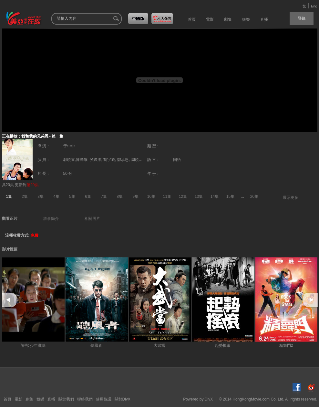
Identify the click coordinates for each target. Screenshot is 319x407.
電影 (18, 399)
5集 (72, 196)
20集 (254, 196)
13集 (199, 196)
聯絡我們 (85, 399)
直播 (51, 399)
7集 (104, 196)
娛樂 (40, 399)
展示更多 (290, 197)
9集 (135, 196)
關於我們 (66, 399)
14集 (215, 196)
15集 (230, 196)
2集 (25, 196)
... (242, 196)
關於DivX (122, 399)
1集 (9, 196)
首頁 (7, 399)
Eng (314, 6)
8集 (120, 196)
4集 (56, 196)
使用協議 (103, 399)
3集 (40, 196)
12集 (183, 196)
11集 (167, 196)
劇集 (29, 399)
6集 (88, 196)
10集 (151, 196)
